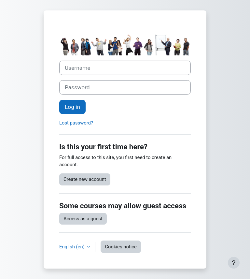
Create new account (84, 179)
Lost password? (76, 123)
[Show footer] (234, 263)
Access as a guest (83, 219)
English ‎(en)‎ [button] (72, 247)
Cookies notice (120, 247)
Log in (72, 107)
